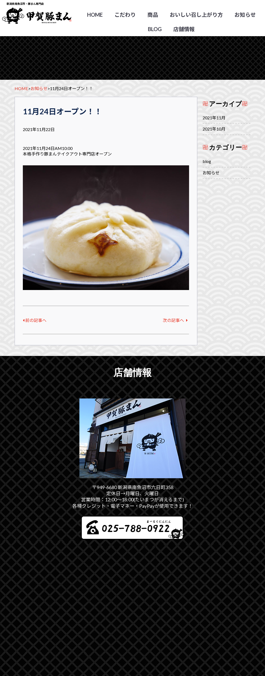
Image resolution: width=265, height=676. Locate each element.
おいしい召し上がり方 (196, 14)
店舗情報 (184, 29)
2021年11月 (214, 117)
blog (155, 29)
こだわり (125, 14)
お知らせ (245, 14)
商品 (152, 14)
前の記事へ (34, 320)
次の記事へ (175, 320)
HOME (95, 14)
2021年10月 (214, 128)
